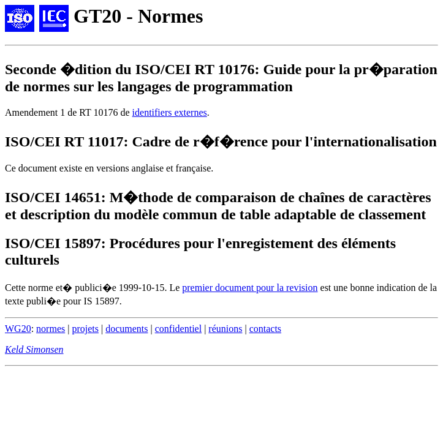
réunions (225, 328)
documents (126, 328)
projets (85, 328)
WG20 (18, 328)
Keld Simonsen (34, 349)
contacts (265, 328)
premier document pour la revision (249, 287)
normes (50, 328)
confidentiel (178, 328)
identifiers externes (169, 112)
